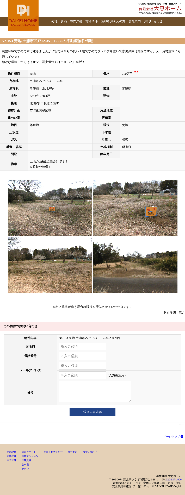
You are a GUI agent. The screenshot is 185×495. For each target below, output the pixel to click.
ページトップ (173, 436)
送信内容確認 (92, 412)
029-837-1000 (174, 479)
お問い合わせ (153, 21)
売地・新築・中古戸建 (66, 21)
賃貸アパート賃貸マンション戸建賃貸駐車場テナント (30, 460)
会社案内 (134, 21)
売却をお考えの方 (113, 21)
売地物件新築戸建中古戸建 (11, 456)
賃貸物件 (91, 21)
